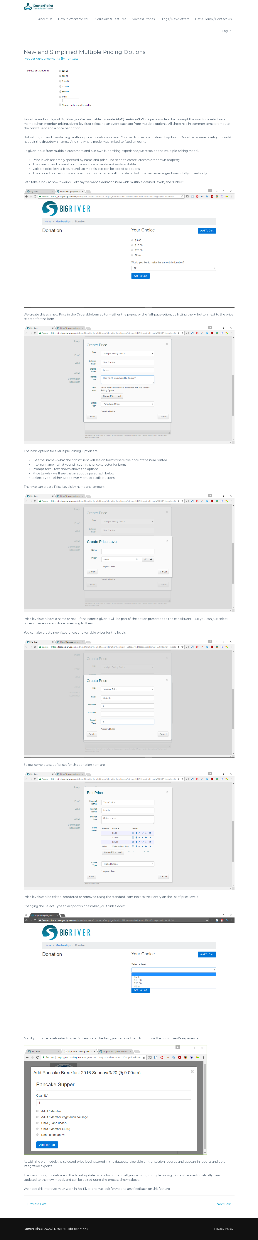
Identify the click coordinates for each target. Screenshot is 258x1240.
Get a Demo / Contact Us (213, 19)
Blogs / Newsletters (175, 19)
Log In (227, 31)
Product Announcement (42, 59)
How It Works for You (74, 19)
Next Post (225, 1204)
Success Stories (143, 19)
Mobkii (84, 1229)
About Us (45, 19)
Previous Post (36, 1204)
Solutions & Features (110, 19)
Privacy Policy (224, 1229)
